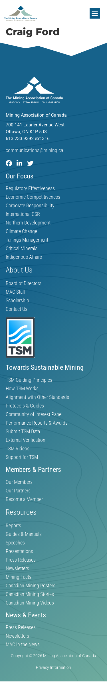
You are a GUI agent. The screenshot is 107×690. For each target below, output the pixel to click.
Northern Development (28, 222)
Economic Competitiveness (33, 197)
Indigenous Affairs (24, 257)
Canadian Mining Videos (30, 602)
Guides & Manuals (24, 534)
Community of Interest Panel (34, 414)
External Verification (25, 440)
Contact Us (16, 309)
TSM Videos (17, 448)
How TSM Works (22, 388)
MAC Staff (15, 292)
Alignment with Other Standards (37, 397)
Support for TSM (22, 457)
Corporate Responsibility (30, 205)
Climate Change (21, 231)
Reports (13, 525)
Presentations (19, 551)
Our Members (19, 482)
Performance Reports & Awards (37, 422)
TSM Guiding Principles (29, 380)
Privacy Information (53, 667)
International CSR (23, 214)
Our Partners (18, 490)
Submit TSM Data (23, 431)
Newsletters (17, 568)
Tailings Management (27, 239)
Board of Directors (23, 283)
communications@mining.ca (34, 150)
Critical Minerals (21, 248)
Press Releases (21, 559)
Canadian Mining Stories (30, 594)
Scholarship (17, 300)
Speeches (15, 542)
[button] (95, 13)
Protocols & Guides (25, 405)
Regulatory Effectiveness (30, 188)
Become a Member (24, 499)
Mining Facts (18, 577)
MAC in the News (23, 644)
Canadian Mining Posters (30, 585)
